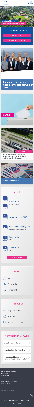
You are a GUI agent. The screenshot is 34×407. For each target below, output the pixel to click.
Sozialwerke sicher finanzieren (15, 350)
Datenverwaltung (25, 400)
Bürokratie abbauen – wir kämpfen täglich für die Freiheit (15, 358)
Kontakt (5, 400)
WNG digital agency (19, 405)
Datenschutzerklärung (14, 400)
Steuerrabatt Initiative (17, 40)
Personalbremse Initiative (17, 35)
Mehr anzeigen (17, 257)
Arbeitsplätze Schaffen (12, 343)
